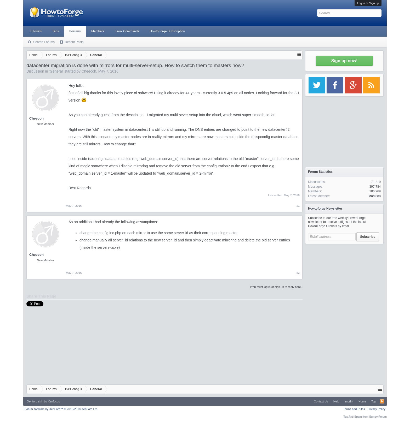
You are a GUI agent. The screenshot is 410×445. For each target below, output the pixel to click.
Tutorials (36, 31)
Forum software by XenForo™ (61, 409)
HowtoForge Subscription (167, 31)
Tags (55, 31)
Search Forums (44, 42)
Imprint (348, 401)
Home (362, 401)
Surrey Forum (378, 416)
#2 (298, 272)
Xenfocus (54, 401)
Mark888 (374, 196)
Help (336, 401)
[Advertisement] (344, 279)
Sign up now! (344, 60)
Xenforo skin (35, 401)
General (56, 71)
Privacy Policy (376, 409)
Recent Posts (74, 42)
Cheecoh (89, 71)
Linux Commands (127, 31)
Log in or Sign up (368, 3)
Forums (75, 31)
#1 (298, 205)
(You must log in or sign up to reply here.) (276, 286)
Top (373, 401)
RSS (382, 401)
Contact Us (321, 401)
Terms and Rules (354, 409)
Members (97, 31)
